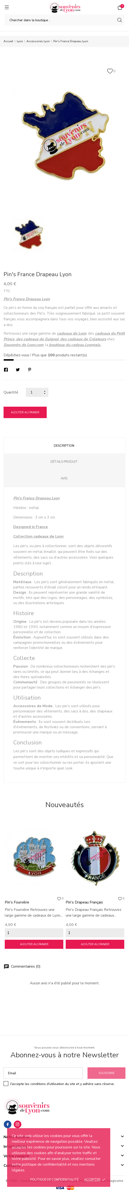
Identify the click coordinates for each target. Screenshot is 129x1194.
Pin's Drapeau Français (84, 902)
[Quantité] (37, 392)
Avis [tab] (64, 478)
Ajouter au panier (25, 412)
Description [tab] (64, 446)
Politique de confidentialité (54, 1180)
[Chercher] (64, 20)
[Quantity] (34, 932)
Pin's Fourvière (17, 902)
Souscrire (107, 1073)
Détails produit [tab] (64, 462)
